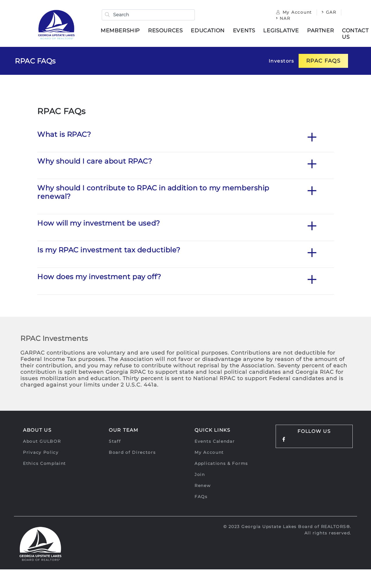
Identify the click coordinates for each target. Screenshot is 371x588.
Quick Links (213, 430)
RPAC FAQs (35, 61)
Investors (281, 61)
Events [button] (244, 30)
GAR (328, 12)
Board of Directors (132, 452)
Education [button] (208, 30)
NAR (283, 18)
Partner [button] (320, 30)
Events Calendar (215, 441)
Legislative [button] (281, 30)
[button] (312, 138)
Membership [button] (120, 30)
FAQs (201, 497)
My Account (294, 12)
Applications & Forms (221, 463)
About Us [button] (37, 430)
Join (200, 474)
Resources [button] (165, 30)
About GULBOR (42, 441)
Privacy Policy (41, 452)
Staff (115, 441)
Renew (203, 485)
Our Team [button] (123, 430)
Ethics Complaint (44, 463)
